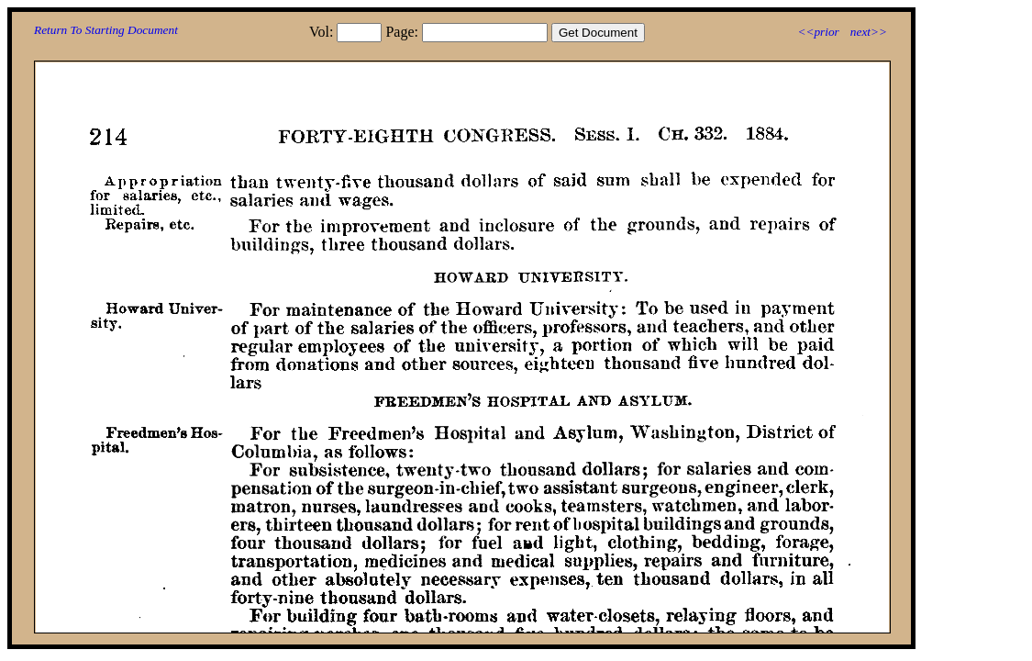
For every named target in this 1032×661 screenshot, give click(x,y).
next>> (868, 32)
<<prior (817, 32)
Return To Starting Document (106, 30)
